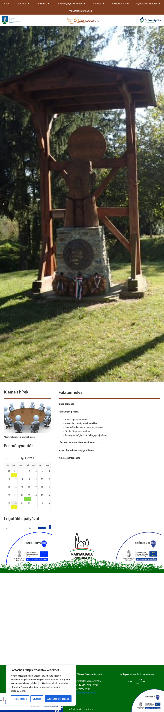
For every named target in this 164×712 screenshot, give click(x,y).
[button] (4, 204)
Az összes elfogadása (58, 699)
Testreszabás (20, 699)
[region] (41, 685)
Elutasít (37, 699)
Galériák (98, 3)
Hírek (6, 3)
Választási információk (82, 11)
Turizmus (43, 3)
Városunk (23, 3)
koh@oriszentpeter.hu (85, 692)
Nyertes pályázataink (148, 3)
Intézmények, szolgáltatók (71, 3)
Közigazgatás (120, 3)
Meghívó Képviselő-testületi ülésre (19, 437)
